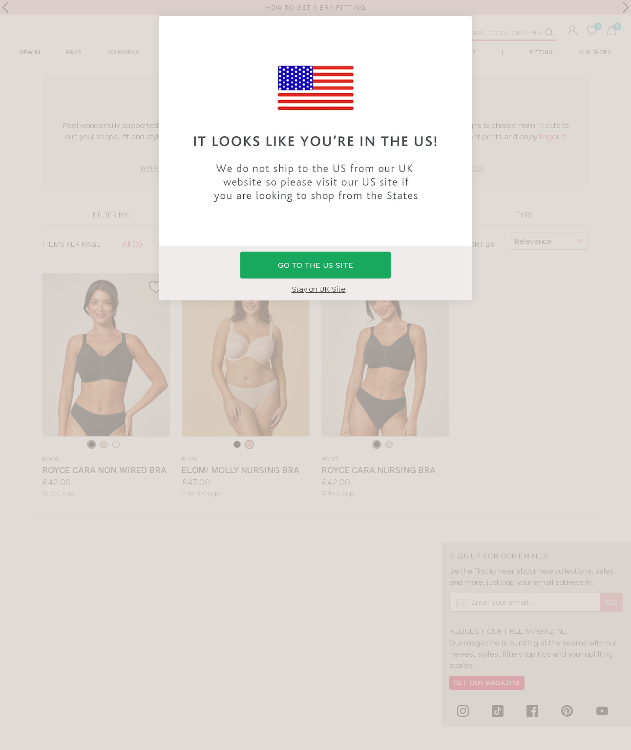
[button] (315, 375)
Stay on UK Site (319, 289)
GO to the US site (315, 265)
